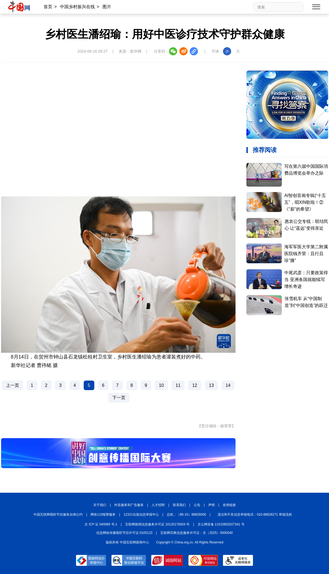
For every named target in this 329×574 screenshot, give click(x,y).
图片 (106, 6)
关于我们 (99, 505)
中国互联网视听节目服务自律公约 (58, 514)
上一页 (12, 385)
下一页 (118, 397)
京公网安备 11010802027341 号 (221, 524)
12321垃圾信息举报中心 (141, 514)
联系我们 (179, 505)
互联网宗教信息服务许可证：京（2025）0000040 (196, 533)
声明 (211, 505)
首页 (48, 6)
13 (211, 385)
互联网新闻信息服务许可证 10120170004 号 (157, 524)
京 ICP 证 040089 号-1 (100, 524)
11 (178, 385)
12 (194, 385)
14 (228, 385)
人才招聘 (158, 505)
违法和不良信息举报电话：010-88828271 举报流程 (255, 514)
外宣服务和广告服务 (129, 505)
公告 (197, 505)
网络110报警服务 (103, 514)
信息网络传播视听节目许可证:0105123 (124, 533)
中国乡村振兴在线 (77, 6)
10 (161, 385)
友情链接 (229, 505)
